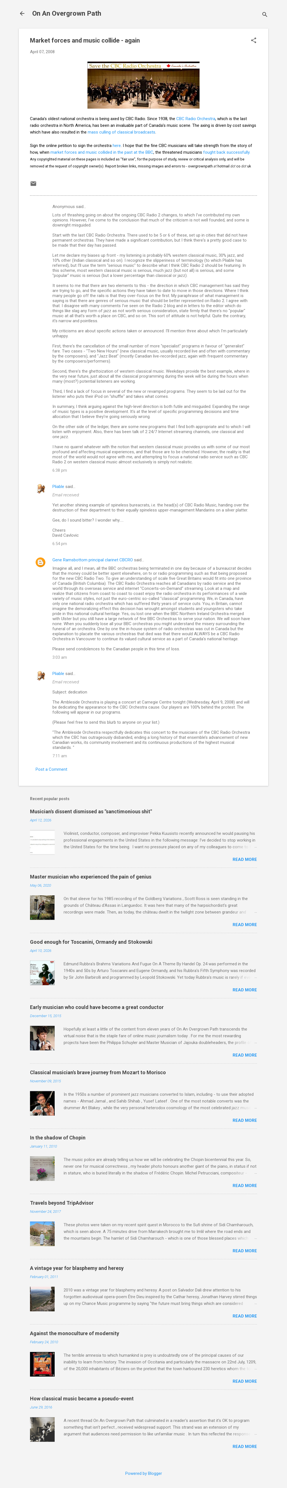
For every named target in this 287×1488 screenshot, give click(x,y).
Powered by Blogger (143, 1473)
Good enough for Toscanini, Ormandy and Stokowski (91, 942)
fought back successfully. (226, 152)
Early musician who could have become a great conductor (97, 1007)
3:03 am (59, 657)
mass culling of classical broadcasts (121, 132)
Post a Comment (51, 769)
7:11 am (59, 755)
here (117, 145)
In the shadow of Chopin (57, 1138)
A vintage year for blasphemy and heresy (77, 1268)
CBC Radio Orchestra (195, 118)
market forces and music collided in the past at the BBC (101, 152)
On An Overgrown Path (66, 13)
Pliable (58, 486)
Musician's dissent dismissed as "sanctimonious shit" (91, 811)
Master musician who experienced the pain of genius (90, 877)
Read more (245, 859)
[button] (253, 41)
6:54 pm (59, 543)
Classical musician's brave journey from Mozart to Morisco (98, 1072)
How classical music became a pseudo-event (82, 1398)
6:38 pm (59, 470)
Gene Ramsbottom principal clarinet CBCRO (92, 559)
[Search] (264, 15)
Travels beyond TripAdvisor (62, 1203)
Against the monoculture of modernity (74, 1333)
